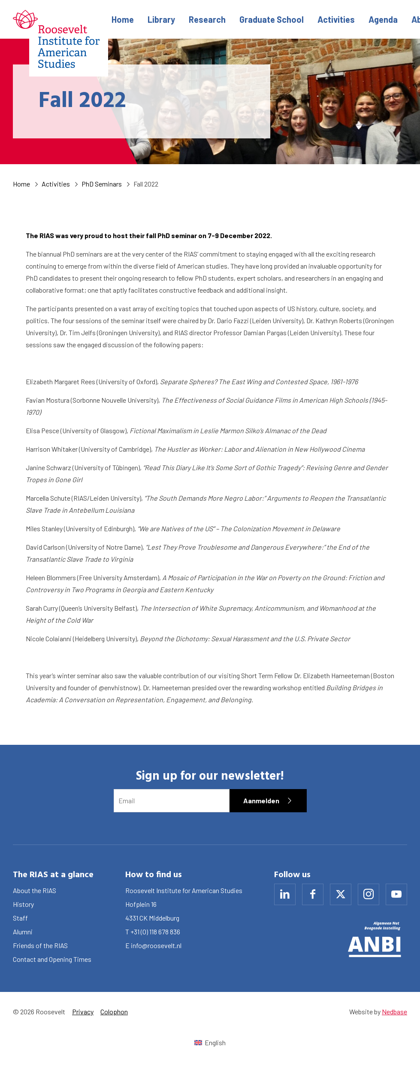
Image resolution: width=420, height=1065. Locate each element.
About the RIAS (34, 890)
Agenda (383, 19)
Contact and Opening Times (52, 959)
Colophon (114, 1011)
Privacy (83, 1011)
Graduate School (271, 19)
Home (123, 19)
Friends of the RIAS (40, 945)
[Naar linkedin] (285, 894)
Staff (20, 918)
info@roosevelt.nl (156, 945)
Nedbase (394, 1011)
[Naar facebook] (312, 894)
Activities (336, 19)
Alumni (23, 931)
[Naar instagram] (368, 894)
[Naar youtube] (396, 894)
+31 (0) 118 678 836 (155, 931)
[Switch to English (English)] (210, 1042)
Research (207, 19)
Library (161, 19)
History (23, 904)
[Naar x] (340, 894)
